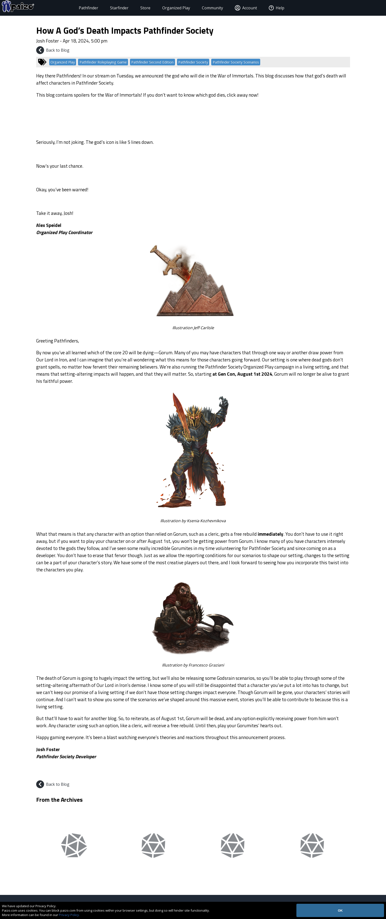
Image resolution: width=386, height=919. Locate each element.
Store (134, 8)
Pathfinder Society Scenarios (236, 62)
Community (201, 8)
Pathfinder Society (193, 62)
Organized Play (165, 8)
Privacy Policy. (69, 915)
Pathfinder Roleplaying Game (103, 62)
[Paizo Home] (37, 8)
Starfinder (108, 8)
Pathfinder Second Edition (152, 62)
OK (340, 910)
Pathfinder (77, 8)
